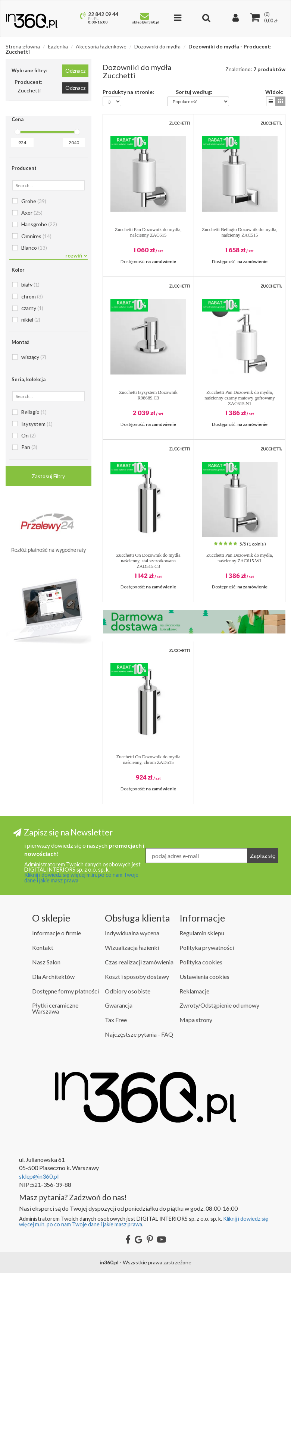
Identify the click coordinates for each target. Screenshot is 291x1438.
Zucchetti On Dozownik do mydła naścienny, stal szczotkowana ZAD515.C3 (148, 561)
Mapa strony (195, 1184)
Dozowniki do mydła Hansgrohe (44, 642)
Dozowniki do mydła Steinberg (42, 743)
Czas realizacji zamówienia (139, 1126)
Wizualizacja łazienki (132, 1112)
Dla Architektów (53, 1141)
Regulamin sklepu (201, 1098)
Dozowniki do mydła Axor (37, 542)
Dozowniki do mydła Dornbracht (44, 575)
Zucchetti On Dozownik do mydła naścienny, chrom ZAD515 (148, 759)
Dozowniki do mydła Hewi (38, 654)
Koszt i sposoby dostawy (137, 1141)
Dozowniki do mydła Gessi (38, 620)
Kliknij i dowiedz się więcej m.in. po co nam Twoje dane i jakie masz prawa (81, 1042)
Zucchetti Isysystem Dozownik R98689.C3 (148, 395)
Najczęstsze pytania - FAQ (139, 1198)
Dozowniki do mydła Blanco (39, 553)
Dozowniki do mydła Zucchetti (42, 788)
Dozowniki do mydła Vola (37, 777)
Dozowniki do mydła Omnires (42, 721)
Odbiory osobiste (127, 1155)
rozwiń (76, 255)
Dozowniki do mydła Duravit (40, 587)
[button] (270, 101)
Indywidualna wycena (132, 1098)
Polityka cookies (200, 1126)
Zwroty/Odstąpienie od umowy (219, 1170)
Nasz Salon (46, 1126)
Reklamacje (194, 1155)
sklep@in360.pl (39, 1340)
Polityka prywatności (206, 1112)
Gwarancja (118, 1170)
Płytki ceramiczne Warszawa (55, 1173)
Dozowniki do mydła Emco (38, 598)
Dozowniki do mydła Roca (37, 732)
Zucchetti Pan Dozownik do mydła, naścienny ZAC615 (148, 232)
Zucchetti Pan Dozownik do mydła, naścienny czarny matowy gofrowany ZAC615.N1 (239, 398)
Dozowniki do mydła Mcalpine (42, 709)
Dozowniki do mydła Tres (37, 754)
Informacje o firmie (56, 1098)
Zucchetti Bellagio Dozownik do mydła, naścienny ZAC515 (240, 232)
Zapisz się (262, 1020)
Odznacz (75, 70)
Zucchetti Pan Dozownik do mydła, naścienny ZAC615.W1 (239, 558)
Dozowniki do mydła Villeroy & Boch (48, 765)
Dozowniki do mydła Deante (40, 564)
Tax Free (116, 1184)
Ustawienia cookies (204, 1141)
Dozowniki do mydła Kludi (38, 698)
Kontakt (42, 1112)
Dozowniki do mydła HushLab (41, 665)
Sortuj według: (194, 92)
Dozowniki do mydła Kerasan (41, 687)
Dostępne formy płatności (65, 1155)
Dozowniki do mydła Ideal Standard (47, 676)
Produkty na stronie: (128, 92)
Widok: (274, 92)
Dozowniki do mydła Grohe (39, 631)
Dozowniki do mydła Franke (40, 609)
